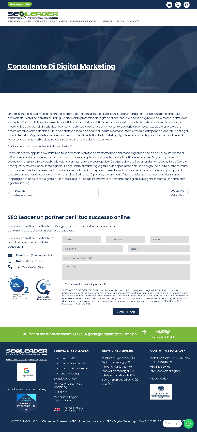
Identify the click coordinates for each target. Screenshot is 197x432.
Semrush (129, 334)
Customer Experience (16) (118, 358)
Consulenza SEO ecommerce (73, 368)
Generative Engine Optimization (66, 398)
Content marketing (66, 373)
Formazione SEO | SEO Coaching (68, 385)
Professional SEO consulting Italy (74, 409)
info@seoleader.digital (165, 371)
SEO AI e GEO (58, 21)
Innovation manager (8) (118, 371)
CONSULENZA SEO (35, 21)
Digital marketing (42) (116, 362)
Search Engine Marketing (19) (120, 380)
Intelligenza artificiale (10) (118, 375)
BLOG (120, 21)
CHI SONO (14, 21)
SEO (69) (107, 384)
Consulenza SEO (64, 358)
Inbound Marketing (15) (117, 367)
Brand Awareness (65, 379)
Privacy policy (159, 379)
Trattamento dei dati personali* (86, 284)
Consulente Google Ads (69, 363)
